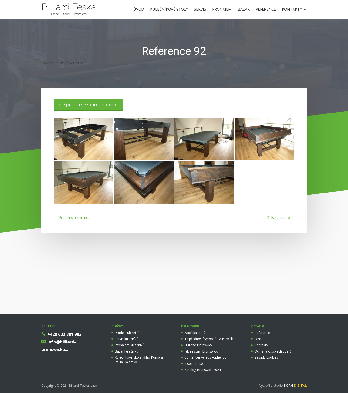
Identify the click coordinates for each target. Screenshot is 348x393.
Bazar (244, 10)
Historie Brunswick (198, 345)
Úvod (138, 10)
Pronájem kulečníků (129, 345)
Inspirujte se (193, 363)
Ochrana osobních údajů (272, 351)
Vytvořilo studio (283, 385)
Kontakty (292, 10)
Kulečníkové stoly (169, 10)
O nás (258, 338)
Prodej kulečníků (127, 332)
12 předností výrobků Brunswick (208, 338)
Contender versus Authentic (205, 357)
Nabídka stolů (194, 332)
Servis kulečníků (126, 338)
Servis (200, 10)
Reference (266, 10)
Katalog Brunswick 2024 (202, 369)
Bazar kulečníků (126, 351)
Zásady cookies (266, 357)
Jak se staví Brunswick (201, 351)
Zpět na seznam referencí (91, 104)
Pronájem (222, 10)
